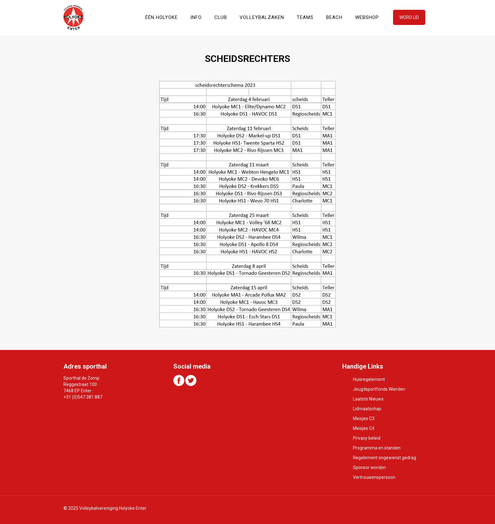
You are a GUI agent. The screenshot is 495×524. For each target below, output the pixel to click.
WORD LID (409, 17)
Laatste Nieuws (368, 398)
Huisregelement (369, 379)
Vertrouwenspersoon (374, 477)
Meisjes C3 (363, 418)
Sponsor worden (369, 467)
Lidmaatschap (367, 408)
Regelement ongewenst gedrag (384, 457)
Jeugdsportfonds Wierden (379, 389)
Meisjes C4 (363, 428)
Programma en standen (377, 447)
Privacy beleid (366, 438)
